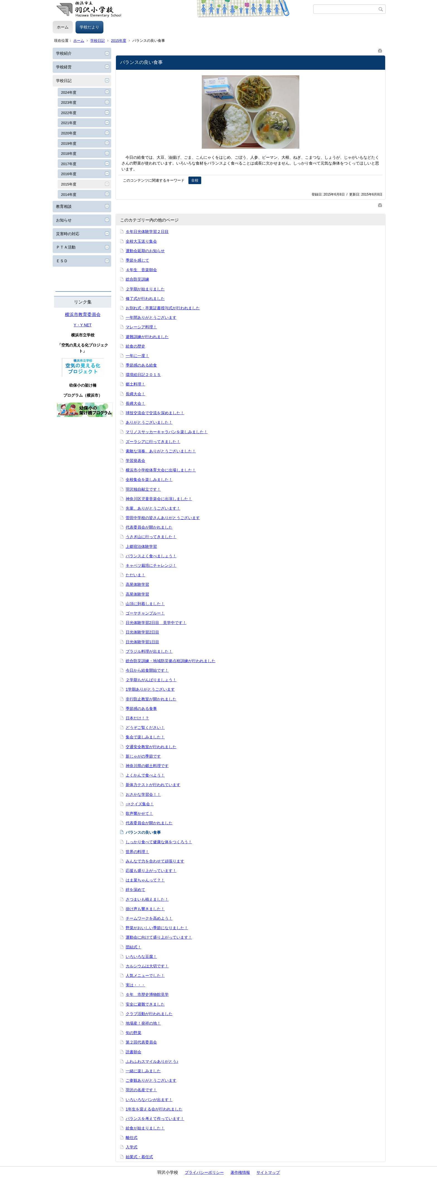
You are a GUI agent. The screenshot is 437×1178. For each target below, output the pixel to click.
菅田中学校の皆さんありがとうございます (163, 517)
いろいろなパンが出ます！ (149, 1099)
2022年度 (68, 113)
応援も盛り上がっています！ (151, 870)
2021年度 (68, 123)
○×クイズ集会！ (140, 804)
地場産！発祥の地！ (143, 1023)
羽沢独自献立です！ (143, 489)
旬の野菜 (133, 1032)
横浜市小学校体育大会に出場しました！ (161, 470)
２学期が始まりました (145, 289)
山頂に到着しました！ (145, 603)
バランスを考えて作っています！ (155, 1118)
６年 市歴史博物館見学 (147, 994)
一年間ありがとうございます (151, 317)
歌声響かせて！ (139, 813)
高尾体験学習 (137, 584)
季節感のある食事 (141, 708)
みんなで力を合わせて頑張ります (155, 861)
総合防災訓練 (137, 279)
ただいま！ (135, 575)
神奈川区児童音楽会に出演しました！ (159, 499)
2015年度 (118, 40)
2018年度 (68, 153)
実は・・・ (135, 985)
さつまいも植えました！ (147, 899)
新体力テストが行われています (153, 784)
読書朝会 (133, 1052)
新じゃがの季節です (143, 756)
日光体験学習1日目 (142, 642)
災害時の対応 (67, 234)
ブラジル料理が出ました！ (149, 651)
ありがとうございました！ (149, 422)
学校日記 (97, 40)
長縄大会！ (135, 394)
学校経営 (64, 67)
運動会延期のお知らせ (145, 251)
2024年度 (68, 92)
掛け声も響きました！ (145, 909)
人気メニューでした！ (145, 975)
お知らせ (64, 220)
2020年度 (68, 133)
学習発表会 (135, 460)
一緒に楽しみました (143, 1071)
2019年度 (68, 143)
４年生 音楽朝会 (141, 270)
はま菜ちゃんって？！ (145, 880)
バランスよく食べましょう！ (151, 556)
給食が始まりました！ (145, 1128)
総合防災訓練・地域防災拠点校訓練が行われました (170, 661)
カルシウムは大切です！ (147, 966)
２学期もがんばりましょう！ (151, 680)
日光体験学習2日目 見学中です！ (156, 622)
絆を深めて (135, 889)
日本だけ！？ (137, 718)
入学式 (131, 1147)
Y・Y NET (82, 325)
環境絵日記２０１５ (143, 374)
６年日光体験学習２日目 (147, 231)
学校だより (89, 27)
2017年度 (68, 164)
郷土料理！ (135, 384)
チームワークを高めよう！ (149, 918)
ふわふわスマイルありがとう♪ (152, 1061)
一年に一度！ (137, 355)
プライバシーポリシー (204, 1172)
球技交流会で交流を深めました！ (155, 413)
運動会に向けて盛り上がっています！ (159, 937)
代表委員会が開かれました (149, 527)
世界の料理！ (137, 851)
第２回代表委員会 (141, 1042)
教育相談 (64, 206)
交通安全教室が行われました (151, 747)
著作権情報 (240, 1172)
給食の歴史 (135, 346)
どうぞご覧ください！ (145, 727)
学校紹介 (64, 53)
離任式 (131, 1137)
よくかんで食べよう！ (145, 775)
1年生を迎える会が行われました (154, 1109)
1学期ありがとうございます (150, 689)
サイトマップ (268, 1172)
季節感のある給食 (141, 365)
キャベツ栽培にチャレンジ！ (151, 565)
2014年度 (68, 194)
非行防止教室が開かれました (151, 699)
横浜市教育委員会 (83, 314)
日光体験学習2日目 (142, 632)
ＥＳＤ (62, 261)
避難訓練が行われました (147, 336)
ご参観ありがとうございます (151, 1080)
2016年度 (68, 174)
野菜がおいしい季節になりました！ (157, 928)
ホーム (63, 27)
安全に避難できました (145, 1004)
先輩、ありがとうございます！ (153, 508)
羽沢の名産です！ (141, 1090)
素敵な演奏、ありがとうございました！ (161, 451)
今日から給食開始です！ (147, 670)
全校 (194, 180)
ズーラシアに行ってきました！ (153, 441)
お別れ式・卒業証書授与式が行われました (163, 308)
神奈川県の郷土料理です (147, 765)
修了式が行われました (145, 298)
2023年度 (68, 102)
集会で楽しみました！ (145, 737)
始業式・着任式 (139, 1157)
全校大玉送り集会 (141, 241)
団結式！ (133, 947)
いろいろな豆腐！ (141, 956)
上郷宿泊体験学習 (141, 546)
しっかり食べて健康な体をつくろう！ (159, 842)
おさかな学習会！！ (143, 794)
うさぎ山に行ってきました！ (151, 536)
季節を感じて (137, 260)
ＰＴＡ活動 (66, 247)
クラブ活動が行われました (149, 1013)
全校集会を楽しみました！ (149, 479)
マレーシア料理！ (141, 327)
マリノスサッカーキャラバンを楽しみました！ (167, 432)
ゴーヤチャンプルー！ (145, 613)
